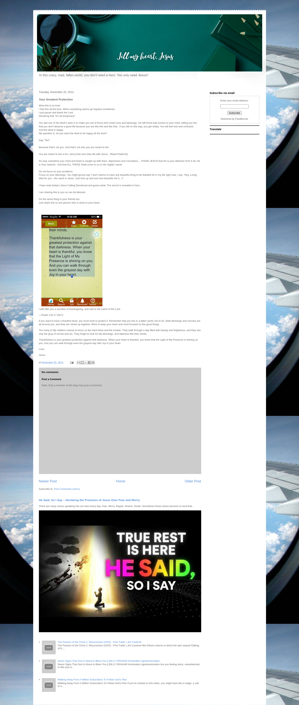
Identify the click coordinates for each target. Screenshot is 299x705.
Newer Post (48, 481)
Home (120, 481)
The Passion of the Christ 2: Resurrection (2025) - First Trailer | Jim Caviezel (99, 642)
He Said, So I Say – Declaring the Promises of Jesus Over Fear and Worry (89, 500)
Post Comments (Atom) (67, 489)
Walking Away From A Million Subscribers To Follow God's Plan (92, 679)
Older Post (193, 481)
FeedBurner (241, 118)
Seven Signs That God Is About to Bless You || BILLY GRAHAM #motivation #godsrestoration (109, 660)
